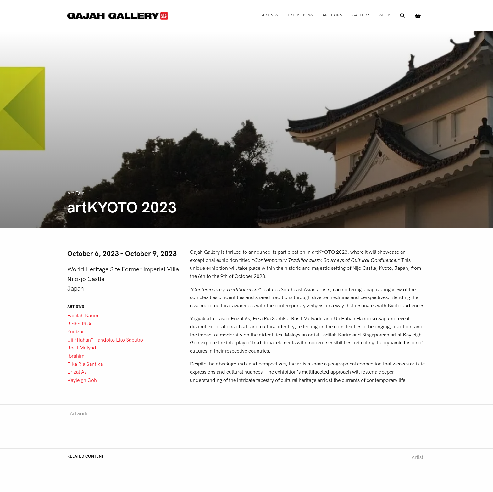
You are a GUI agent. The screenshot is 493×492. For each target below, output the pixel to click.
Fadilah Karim (82, 316)
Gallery (360, 15)
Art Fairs (332, 15)
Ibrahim (75, 356)
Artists (270, 15)
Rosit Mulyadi (82, 348)
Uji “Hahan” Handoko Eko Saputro (105, 340)
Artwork (79, 413)
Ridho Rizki (80, 324)
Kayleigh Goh (82, 380)
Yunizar (75, 332)
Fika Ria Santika (85, 364)
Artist (417, 457)
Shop (384, 15)
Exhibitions (300, 15)
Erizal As (76, 372)
